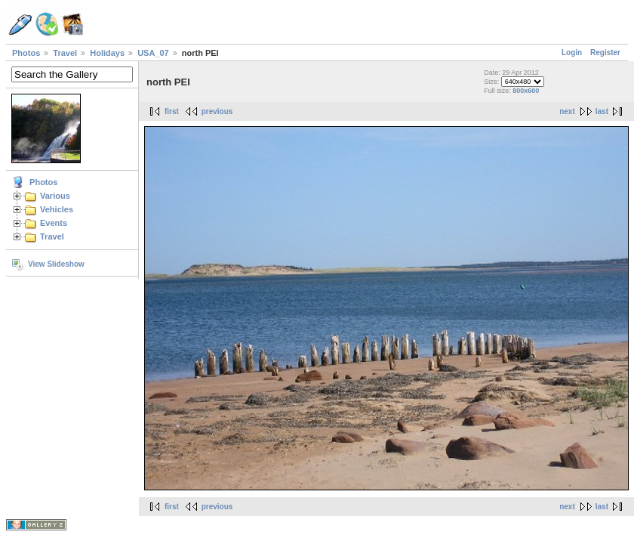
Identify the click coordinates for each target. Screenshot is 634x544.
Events (53, 222)
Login (572, 52)
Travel (65, 52)
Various (55, 195)
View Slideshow (56, 264)
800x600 (525, 90)
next (567, 111)
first (172, 111)
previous (217, 111)
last (602, 111)
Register (605, 52)
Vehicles (56, 209)
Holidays (107, 52)
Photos (26, 52)
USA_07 (153, 52)
